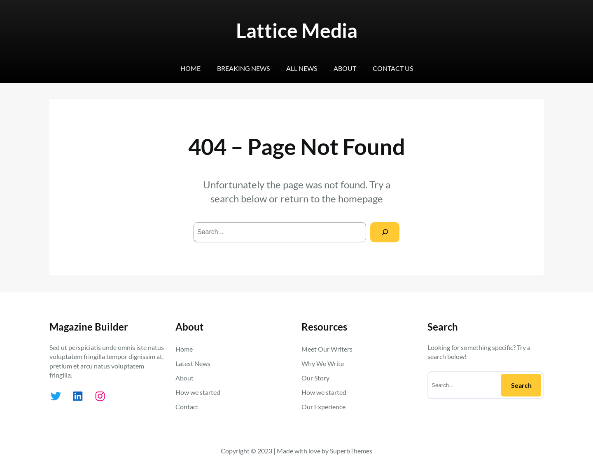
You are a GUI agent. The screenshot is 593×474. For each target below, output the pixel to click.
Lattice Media (296, 30)
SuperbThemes (351, 451)
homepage (360, 198)
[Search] (384, 232)
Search (521, 385)
